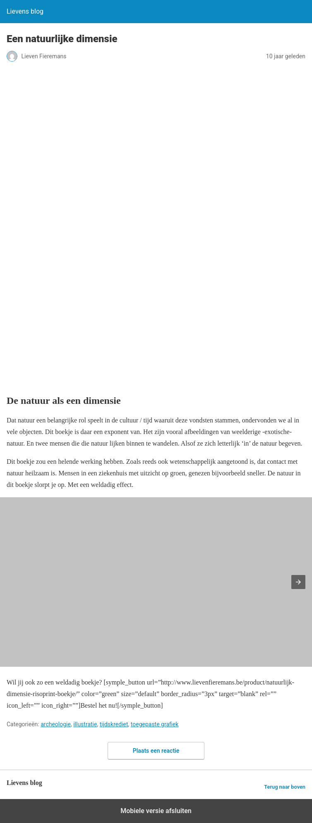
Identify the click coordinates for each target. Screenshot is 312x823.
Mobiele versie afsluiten (155, 811)
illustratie (85, 724)
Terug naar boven (284, 787)
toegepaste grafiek (155, 724)
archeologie (56, 724)
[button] (298, 582)
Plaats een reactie (156, 750)
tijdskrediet (114, 724)
